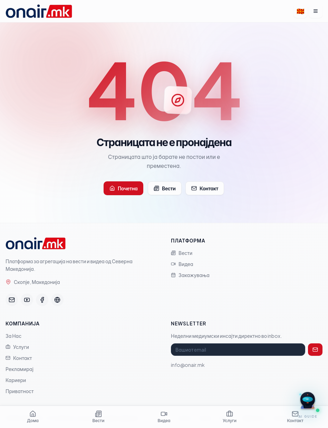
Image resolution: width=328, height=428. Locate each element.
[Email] (12, 300)
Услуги (17, 347)
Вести (165, 188)
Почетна (123, 188)
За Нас (13, 336)
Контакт (204, 188)
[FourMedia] (57, 300)
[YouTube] (27, 300)
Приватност (20, 391)
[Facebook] (42, 300)
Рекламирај (19, 369)
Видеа (182, 264)
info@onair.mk (188, 365)
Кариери (16, 380)
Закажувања (190, 275)
